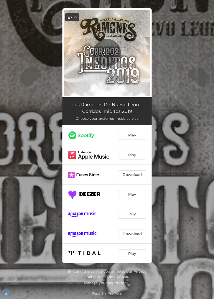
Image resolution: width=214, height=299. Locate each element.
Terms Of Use (116, 277)
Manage (91, 283)
